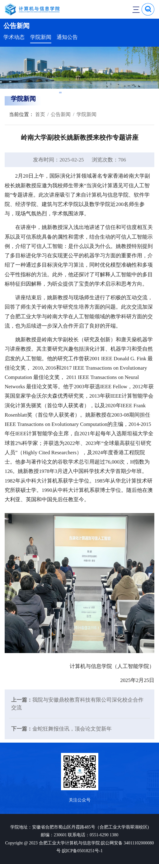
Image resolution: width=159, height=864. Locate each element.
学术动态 (14, 37)
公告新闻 (61, 114)
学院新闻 (40, 37)
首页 (39, 114)
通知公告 (67, 37)
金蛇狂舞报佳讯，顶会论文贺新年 (72, 729)
